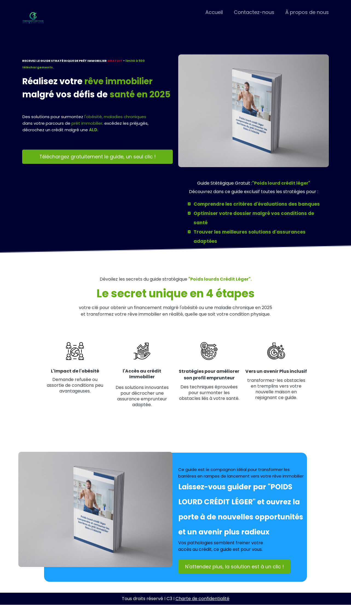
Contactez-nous (254, 12)
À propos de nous (307, 12)
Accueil (214, 12)
